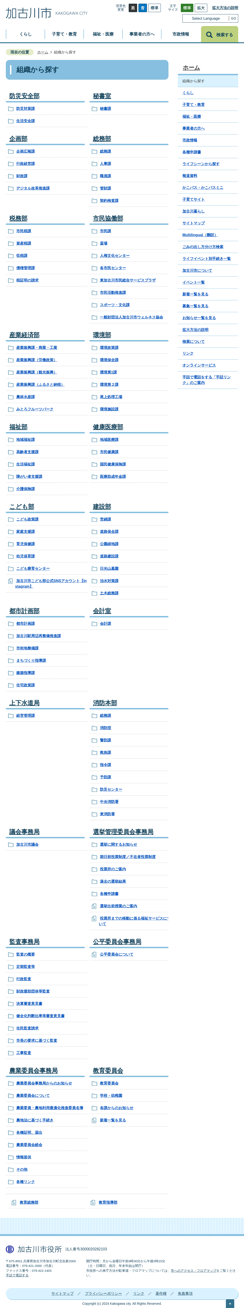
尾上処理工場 (111, 397)
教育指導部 (108, 1202)
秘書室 (102, 96)
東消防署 (107, 814)
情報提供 (23, 1157)
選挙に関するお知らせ (118, 844)
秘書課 (105, 109)
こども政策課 (27, 519)
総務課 (105, 151)
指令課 (105, 765)
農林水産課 (25, 397)
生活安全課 (25, 121)
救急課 (105, 752)
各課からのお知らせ (116, 1108)
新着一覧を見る (113, 1120)
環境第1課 (108, 372)
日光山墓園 (109, 568)
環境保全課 (109, 360)
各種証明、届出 (29, 1132)
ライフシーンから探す (201, 164)
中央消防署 (109, 802)
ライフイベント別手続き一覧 (206, 259)
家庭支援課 (25, 532)
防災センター (111, 789)
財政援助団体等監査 (33, 991)
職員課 (105, 176)
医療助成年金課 (113, 477)
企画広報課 (25, 151)
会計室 (102, 611)
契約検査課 (109, 201)
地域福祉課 (25, 440)
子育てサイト (193, 199)
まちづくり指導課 (31, 660)
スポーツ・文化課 (115, 305)
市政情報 (189, 140)
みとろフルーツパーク (34, 409)
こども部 (21, 506)
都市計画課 (25, 624)
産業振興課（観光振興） (36, 372)
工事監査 (23, 1053)
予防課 (105, 777)
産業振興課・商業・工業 (36, 348)
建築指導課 (25, 673)
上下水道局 (24, 703)
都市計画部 (24, 611)
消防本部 (105, 703)
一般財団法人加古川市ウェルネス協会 (131, 317)
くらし (188, 93)
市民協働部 (108, 218)
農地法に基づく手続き (34, 1120)
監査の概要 (25, 954)
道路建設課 (109, 556)
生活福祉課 (25, 464)
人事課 (105, 164)
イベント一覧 (193, 282)
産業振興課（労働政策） (36, 360)
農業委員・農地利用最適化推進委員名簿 (49, 1108)
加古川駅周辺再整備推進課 (38, 636)
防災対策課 (25, 109)
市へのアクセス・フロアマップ (193, 1270)
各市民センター (113, 268)
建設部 (102, 506)
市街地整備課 (27, 648)
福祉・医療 (191, 116)
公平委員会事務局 (117, 941)
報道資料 (189, 176)
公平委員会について (116, 954)
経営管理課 (25, 716)
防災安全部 (24, 96)
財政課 (21, 176)
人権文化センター (115, 256)
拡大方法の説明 (225, 8)
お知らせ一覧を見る (199, 318)
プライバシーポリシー (103, 1293)
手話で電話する (17, 1275)
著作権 (161, 1293)
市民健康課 (109, 452)
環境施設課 (109, 409)
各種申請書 (109, 894)
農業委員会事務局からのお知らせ (44, 1083)
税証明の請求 (27, 280)
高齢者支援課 (27, 452)
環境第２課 (109, 385)
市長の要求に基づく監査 (36, 1040)
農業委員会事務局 (33, 1070)
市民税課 (23, 231)
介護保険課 (25, 489)
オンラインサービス (199, 365)
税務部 (18, 218)
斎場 (103, 243)
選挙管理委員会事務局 (123, 832)
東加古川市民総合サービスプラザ (128, 280)
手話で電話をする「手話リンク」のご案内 (206, 380)
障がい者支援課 (29, 477)
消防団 (105, 728)
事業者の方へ (193, 128)
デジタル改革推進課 (33, 188)
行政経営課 (25, 164)
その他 (21, 1169)
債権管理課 (25, 268)
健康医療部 (108, 427)
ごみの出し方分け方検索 (202, 247)
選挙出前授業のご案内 (118, 906)
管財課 (105, 188)
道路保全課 (109, 532)
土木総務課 (109, 593)
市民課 (105, 231)
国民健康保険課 (113, 464)
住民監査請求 (27, 1028)
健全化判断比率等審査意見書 (40, 1016)
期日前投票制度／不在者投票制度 (128, 857)
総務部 (102, 138)
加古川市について (197, 270)
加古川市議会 (27, 844)
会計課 (105, 624)
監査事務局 (24, 941)
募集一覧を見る (195, 306)
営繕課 (105, 519)
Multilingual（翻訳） (200, 235)
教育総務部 (29, 1202)
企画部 (18, 138)
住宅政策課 (25, 685)
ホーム (42, 52)
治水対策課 (109, 581)
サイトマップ (193, 223)
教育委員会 (108, 1070)
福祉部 (18, 427)
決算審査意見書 (29, 1004)
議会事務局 (24, 832)
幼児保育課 (25, 556)
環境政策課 (109, 348)
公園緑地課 (109, 544)
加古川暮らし (193, 211)
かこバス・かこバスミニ (202, 188)
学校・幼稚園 (111, 1096)
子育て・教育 (193, 105)
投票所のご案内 (113, 869)
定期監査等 (25, 967)
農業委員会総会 (29, 1145)
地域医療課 (109, 440)
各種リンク (25, 1182)
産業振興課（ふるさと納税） (40, 385)
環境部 (102, 335)
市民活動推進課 (113, 293)
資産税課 (23, 243)
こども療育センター (33, 568)
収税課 (21, 256)
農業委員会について (33, 1096)
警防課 (105, 740)
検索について (193, 342)
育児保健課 (25, 544)
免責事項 (185, 1293)
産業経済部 (24, 335)
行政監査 (23, 979)
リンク (188, 353)
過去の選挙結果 (113, 881)
